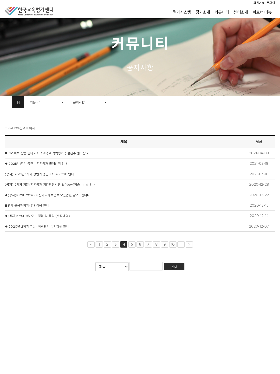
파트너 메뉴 (262, 12)
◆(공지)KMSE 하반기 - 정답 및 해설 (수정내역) (37, 215)
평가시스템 (182, 12)
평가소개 (202, 12)
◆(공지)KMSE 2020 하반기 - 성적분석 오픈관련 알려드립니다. (48, 195)
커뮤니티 (222, 12)
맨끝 (189, 244)
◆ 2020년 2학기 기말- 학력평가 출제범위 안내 (37, 226)
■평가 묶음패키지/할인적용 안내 (27, 205)
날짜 (259, 142)
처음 (91, 244)
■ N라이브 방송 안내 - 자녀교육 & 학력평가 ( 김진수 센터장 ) (46, 153)
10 (173, 244)
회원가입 (259, 3)
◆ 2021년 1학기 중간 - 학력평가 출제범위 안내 (36, 163)
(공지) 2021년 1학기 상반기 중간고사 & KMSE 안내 (39, 174)
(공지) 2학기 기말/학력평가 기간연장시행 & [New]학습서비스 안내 (50, 184)
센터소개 (241, 12)
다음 (181, 244)
